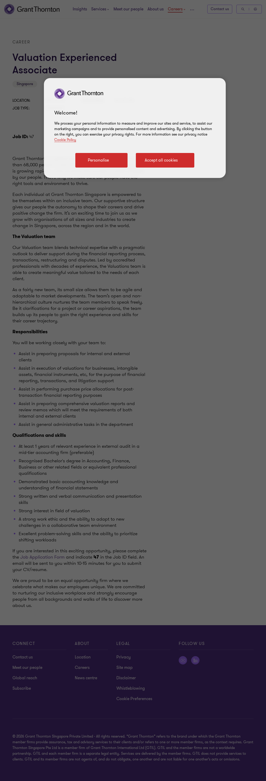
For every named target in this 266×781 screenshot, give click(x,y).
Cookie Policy (65, 139)
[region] (135, 128)
